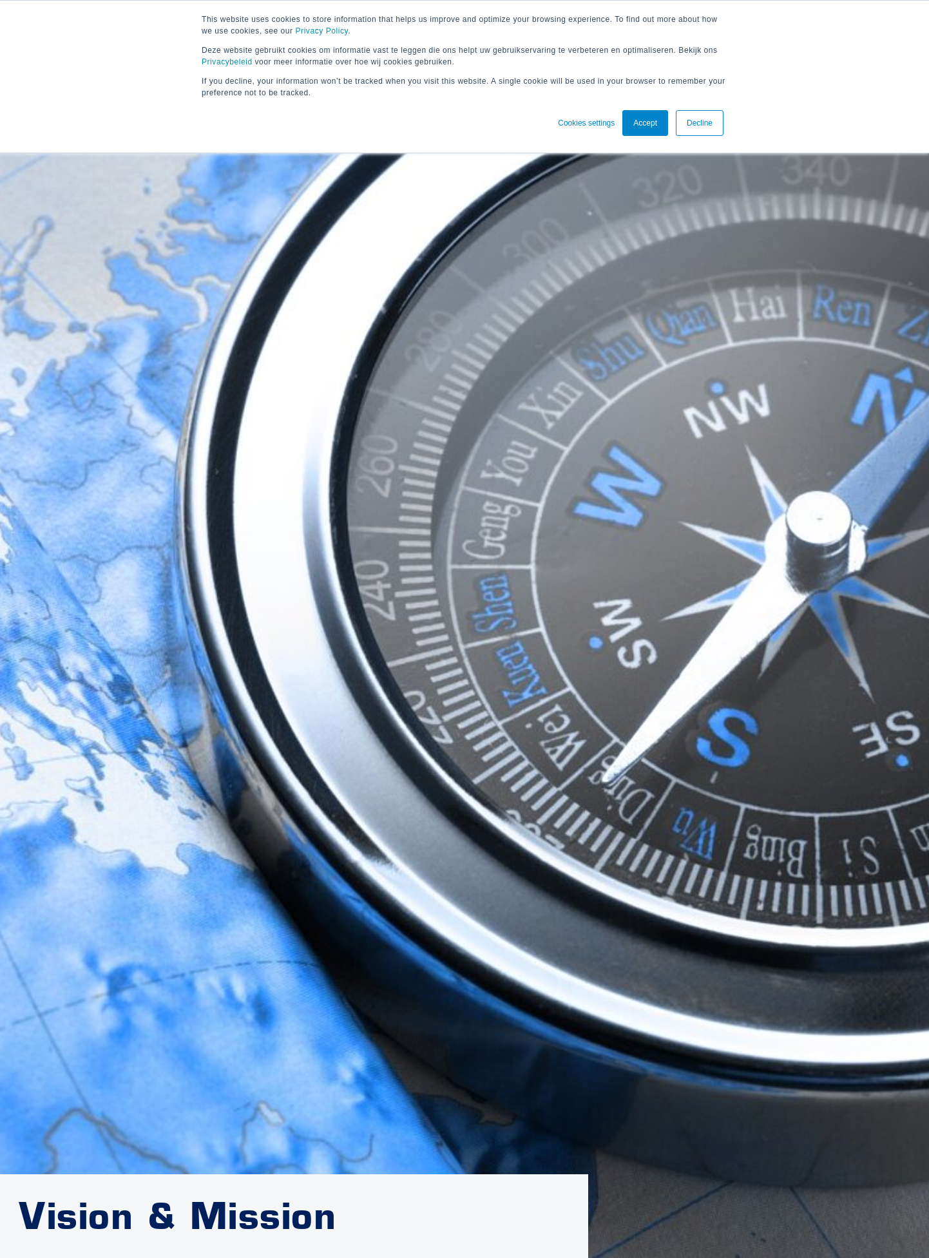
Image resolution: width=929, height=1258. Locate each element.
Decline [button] (700, 123)
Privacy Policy (322, 30)
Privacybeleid (227, 61)
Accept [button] (645, 123)
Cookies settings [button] (586, 123)
